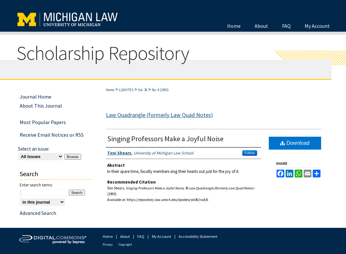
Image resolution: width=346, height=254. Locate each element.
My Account (161, 236)
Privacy (108, 244)
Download (294, 143)
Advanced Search (38, 213)
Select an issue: (33, 149)
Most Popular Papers (43, 122)
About (125, 236)
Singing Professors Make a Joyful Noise (165, 138)
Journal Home (35, 96)
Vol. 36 (142, 90)
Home (110, 90)
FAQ (140, 236)
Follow (250, 153)
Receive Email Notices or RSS (52, 135)
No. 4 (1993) (160, 90)
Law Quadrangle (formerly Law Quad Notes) (159, 115)
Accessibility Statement (198, 236)
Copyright (125, 244)
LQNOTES (126, 90)
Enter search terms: (36, 185)
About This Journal (41, 105)
